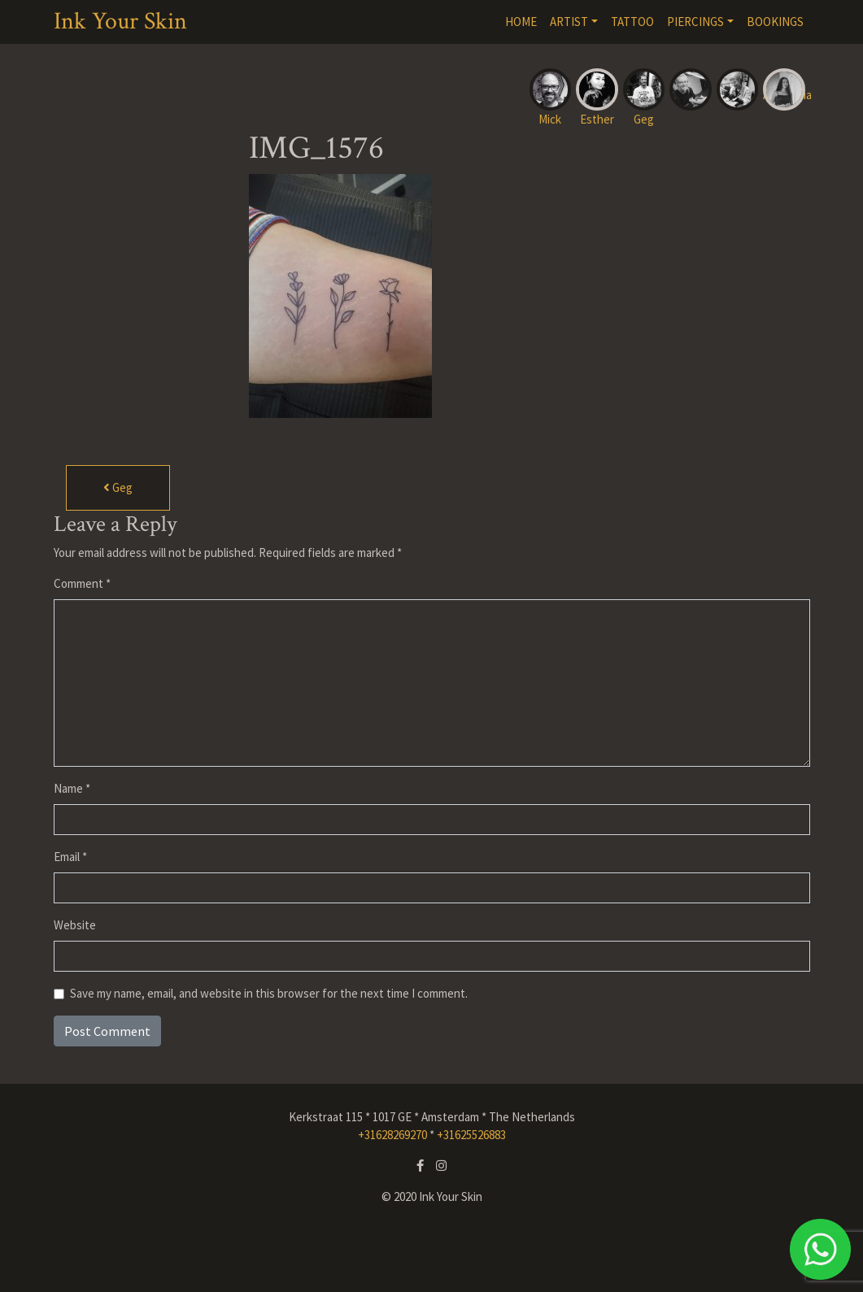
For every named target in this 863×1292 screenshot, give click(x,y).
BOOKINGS (775, 21)
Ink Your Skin (120, 22)
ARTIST (569, 21)
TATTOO (632, 21)
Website (75, 925)
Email (70, 856)
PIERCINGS (695, 21)
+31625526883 (471, 1134)
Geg (118, 487)
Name (72, 788)
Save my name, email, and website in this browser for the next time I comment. (269, 993)
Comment (82, 583)
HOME (521, 21)
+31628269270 (392, 1134)
